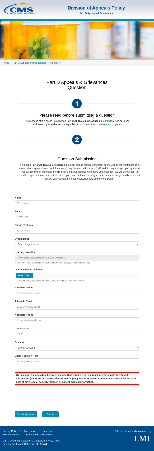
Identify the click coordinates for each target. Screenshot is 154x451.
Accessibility (30, 431)
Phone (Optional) (24, 225)
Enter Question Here (26, 355)
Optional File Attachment (29, 269)
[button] (24, 275)
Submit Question (26, 414)
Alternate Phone (24, 314)
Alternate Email (23, 301)
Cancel (50, 414)
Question (20, 342)
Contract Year (23, 328)
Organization (22, 238)
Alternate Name (24, 287)
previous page (113, 124)
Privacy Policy (10, 431)
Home (6, 62)
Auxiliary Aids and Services (39, 434)
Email (18, 211)
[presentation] (41, 397)
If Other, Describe (25, 252)
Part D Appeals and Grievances (29, 62)
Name (18, 197)
